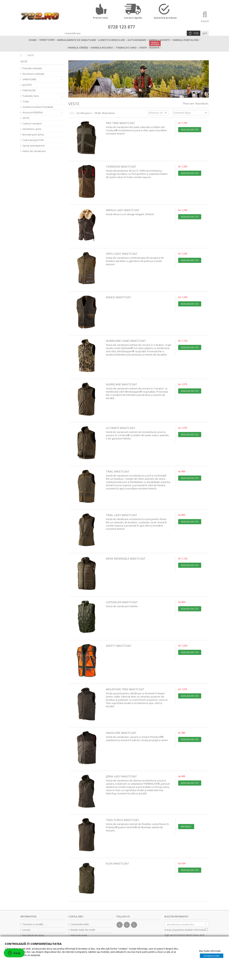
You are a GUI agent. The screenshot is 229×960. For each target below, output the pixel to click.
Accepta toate (211, 955)
